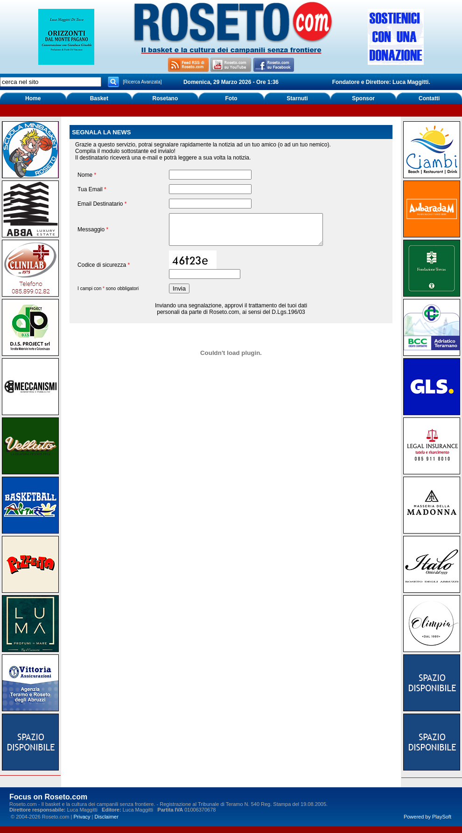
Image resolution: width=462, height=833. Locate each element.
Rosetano (165, 98)
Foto (231, 98)
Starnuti (297, 98)
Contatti (429, 98)
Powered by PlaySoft (427, 816)
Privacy (81, 816)
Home (33, 98)
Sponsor (363, 98)
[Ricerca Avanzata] (142, 81)
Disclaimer (107, 816)
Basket (99, 98)
